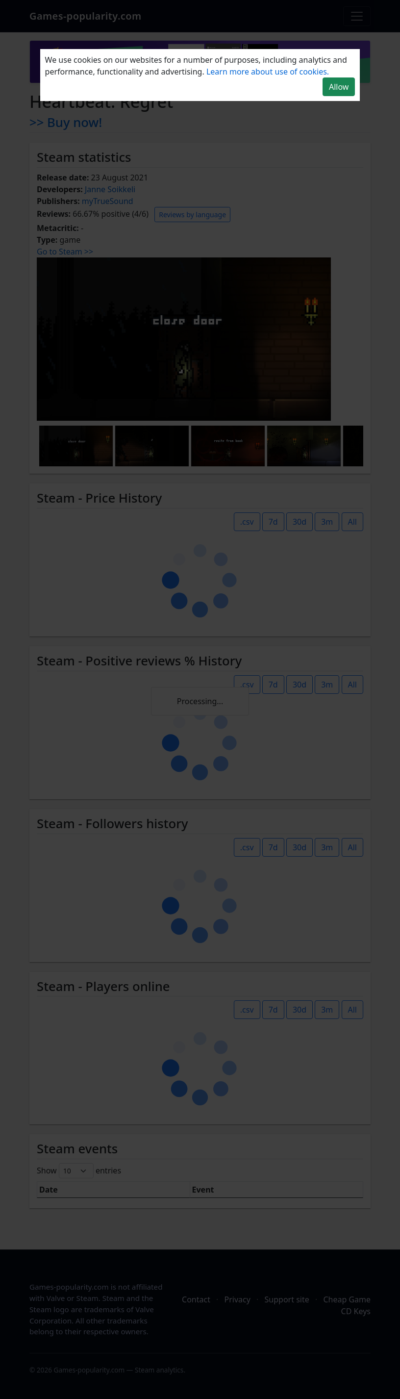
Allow (339, 86)
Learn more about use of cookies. (267, 71)
